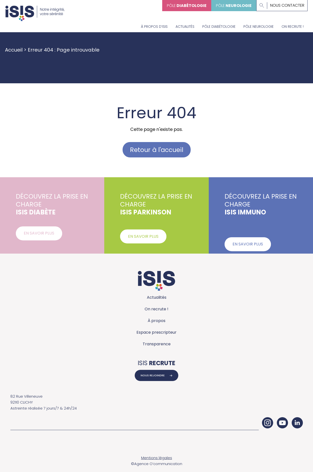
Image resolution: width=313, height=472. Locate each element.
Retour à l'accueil (156, 149)
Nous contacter (287, 5)
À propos (156, 321)
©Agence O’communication (156, 463)
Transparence (157, 344)
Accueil (14, 49)
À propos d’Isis (154, 26)
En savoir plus (39, 236)
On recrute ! (293, 26)
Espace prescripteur (156, 332)
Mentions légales (156, 457)
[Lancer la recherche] (262, 5)
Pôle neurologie (258, 26)
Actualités (185, 26)
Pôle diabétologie (218, 26)
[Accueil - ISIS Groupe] (34, 10)
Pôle (187, 5)
